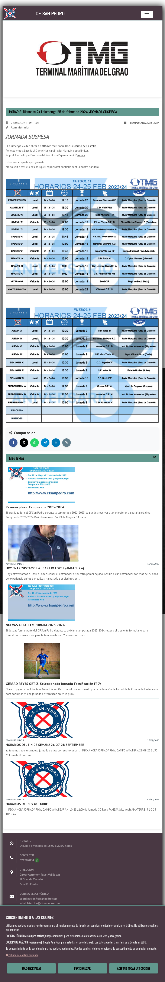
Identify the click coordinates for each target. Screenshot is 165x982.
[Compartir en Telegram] (45, 442)
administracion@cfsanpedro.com (40, 903)
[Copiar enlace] (66, 442)
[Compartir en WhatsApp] (34, 442)
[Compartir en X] (24, 442)
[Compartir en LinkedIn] (56, 442)
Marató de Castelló (85, 146)
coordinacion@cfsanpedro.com (39, 898)
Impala (81, 155)
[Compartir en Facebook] (13, 442)
